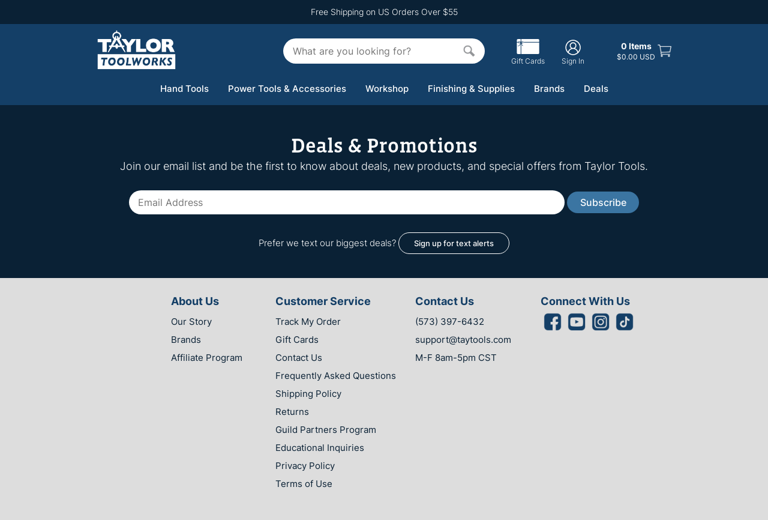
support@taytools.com (463, 339)
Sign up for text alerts (454, 243)
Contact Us (298, 357)
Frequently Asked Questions (335, 375)
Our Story (191, 321)
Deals (596, 88)
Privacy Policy (305, 465)
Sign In (573, 51)
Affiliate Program (206, 357)
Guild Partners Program (325, 429)
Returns (292, 411)
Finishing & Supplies (471, 88)
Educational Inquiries (319, 447)
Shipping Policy (308, 393)
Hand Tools (184, 88)
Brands (549, 88)
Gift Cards (528, 56)
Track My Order (308, 321)
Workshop (387, 88)
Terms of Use (303, 483)
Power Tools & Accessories (287, 88)
